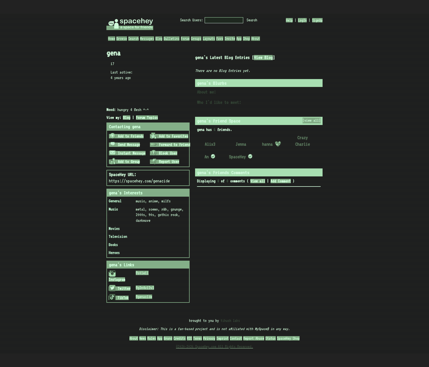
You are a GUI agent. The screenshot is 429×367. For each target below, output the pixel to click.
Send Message (124, 144)
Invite (230, 38)
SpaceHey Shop (288, 338)
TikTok (119, 298)
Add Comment (281, 181)
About (255, 38)
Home (111, 38)
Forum (185, 38)
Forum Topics (147, 117)
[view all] (312, 120)
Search (252, 20)
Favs (219, 38)
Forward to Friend (170, 144)
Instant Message (127, 153)
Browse (121, 38)
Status (270, 338)
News (142, 338)
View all (257, 181)
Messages (147, 38)
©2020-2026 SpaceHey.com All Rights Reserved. (214, 346)
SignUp (317, 20)
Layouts (209, 38)
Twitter (120, 288)
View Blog (263, 57)
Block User (163, 153)
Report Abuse (253, 338)
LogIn (302, 20)
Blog (159, 38)
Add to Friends (126, 136)
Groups (196, 38)
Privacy (209, 338)
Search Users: (191, 20)
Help (289, 20)
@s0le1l (142, 273)
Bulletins (171, 38)
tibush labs (230, 320)
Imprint (222, 338)
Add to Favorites (169, 136)
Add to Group (124, 161)
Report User (164, 161)
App (239, 38)
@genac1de (144, 297)
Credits (179, 338)
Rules (151, 338)
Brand (168, 338)
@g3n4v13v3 (145, 288)
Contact (236, 338)
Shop (246, 38)
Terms (197, 338)
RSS (189, 338)
